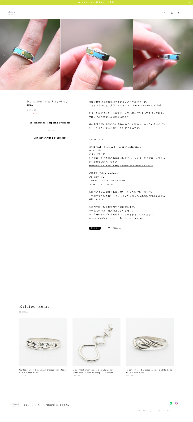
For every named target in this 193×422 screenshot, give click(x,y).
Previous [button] (4, 54)
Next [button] (188, 54)
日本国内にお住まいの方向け (50, 138)
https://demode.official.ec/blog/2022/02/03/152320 (117, 218)
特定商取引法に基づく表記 (57, 405)
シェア (106, 228)
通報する (117, 228)
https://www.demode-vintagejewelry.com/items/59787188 (121, 165)
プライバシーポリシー (33, 405)
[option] (96, 54)
